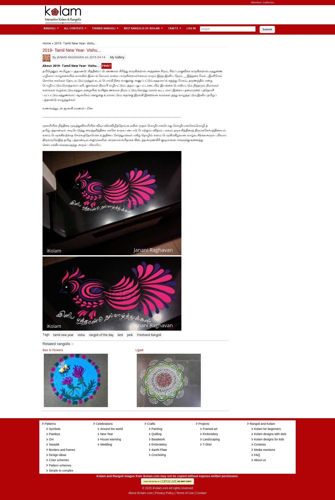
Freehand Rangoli (149, 335)
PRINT (106, 66)
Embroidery (159, 444)
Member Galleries (262, 2)
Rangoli (49, 28)
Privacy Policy (164, 493)
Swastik (54, 444)
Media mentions (264, 450)
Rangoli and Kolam (262, 423)
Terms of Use (185, 493)
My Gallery (117, 57)
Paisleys (54, 434)
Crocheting (158, 455)
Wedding (106, 444)
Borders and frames (62, 450)
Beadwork (158, 439)
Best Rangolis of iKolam (141, 28)
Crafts (172, 28)
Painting (156, 429)
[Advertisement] (164, 14)
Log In (191, 28)
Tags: (46, 334)
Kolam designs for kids (269, 439)
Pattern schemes (60, 465)
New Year (106, 434)
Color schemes (59, 460)
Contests (260, 444)
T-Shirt (207, 444)
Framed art (210, 429)
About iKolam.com (140, 493)
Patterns (50, 423)
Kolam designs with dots (270, 434)
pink (130, 335)
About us (260, 460)
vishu (81, 335)
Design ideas (57, 455)
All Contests (73, 28)
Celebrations (104, 423)
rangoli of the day (101, 335)
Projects (203, 423)
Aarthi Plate (159, 450)
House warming (110, 439)
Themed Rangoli (103, 28)
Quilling (156, 434)
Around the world (111, 429)
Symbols (54, 429)
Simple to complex (61, 470)
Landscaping (211, 439)
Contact (201, 493)
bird (120, 335)
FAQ (257, 455)
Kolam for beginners (267, 429)
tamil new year (63, 335)
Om (51, 439)
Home (47, 43)
